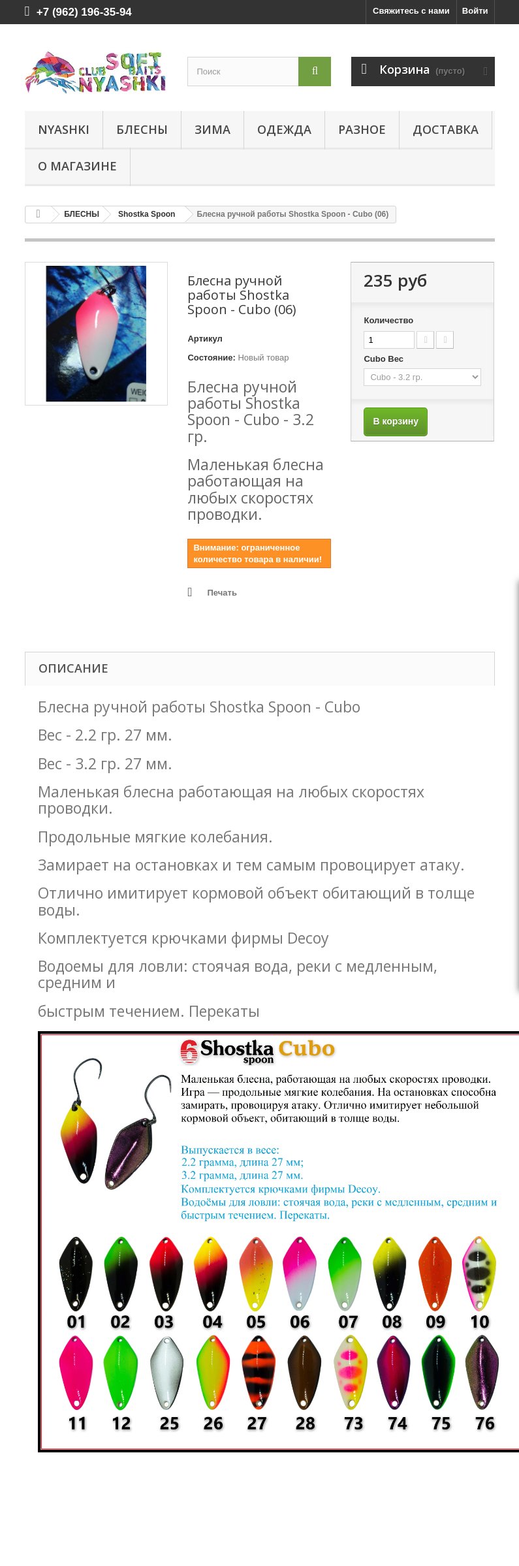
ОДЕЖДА (284, 129)
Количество (388, 320)
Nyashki (63, 129)
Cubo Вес (384, 359)
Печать (221, 593)
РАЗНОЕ (362, 129)
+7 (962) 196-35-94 (84, 12)
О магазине (77, 166)
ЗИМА (212, 129)
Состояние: (211, 357)
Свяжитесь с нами (411, 11)
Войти (475, 11)
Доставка (446, 129)
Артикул (204, 339)
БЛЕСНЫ (142, 129)
